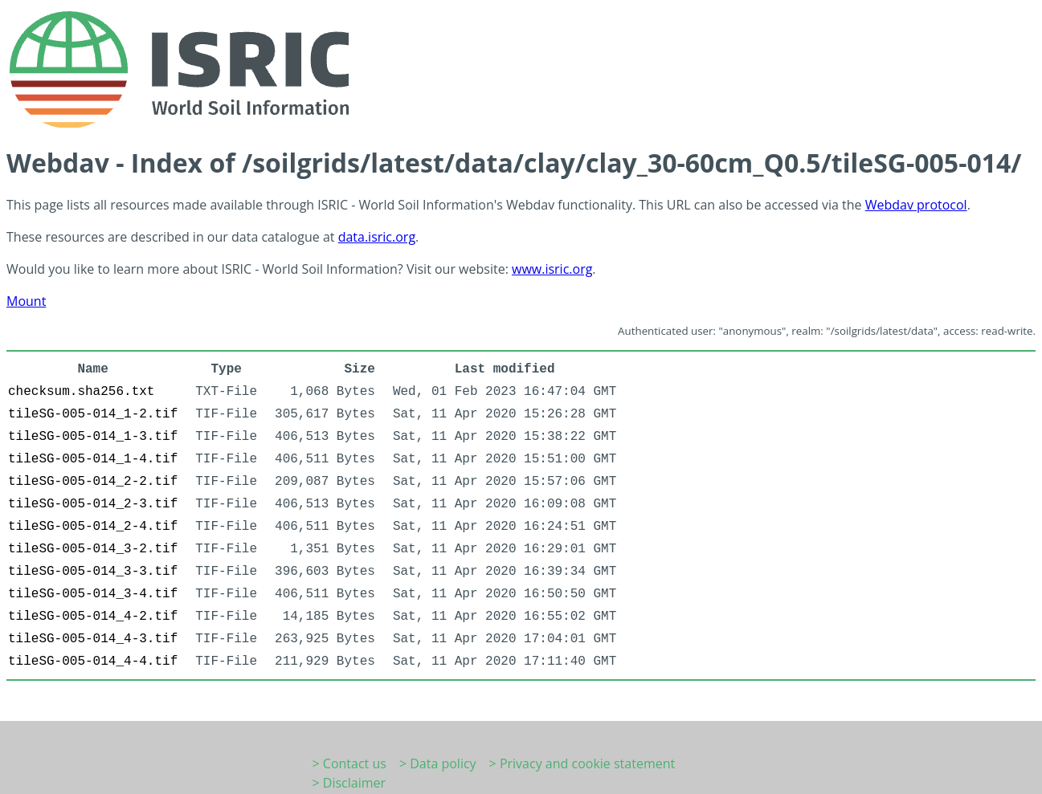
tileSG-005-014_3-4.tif (93, 594)
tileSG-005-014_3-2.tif (93, 549)
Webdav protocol (916, 205)
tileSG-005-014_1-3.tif (93, 437)
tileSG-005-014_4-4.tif (93, 661)
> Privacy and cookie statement (582, 763)
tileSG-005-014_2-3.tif (93, 504)
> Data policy (437, 763)
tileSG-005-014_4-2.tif (93, 616)
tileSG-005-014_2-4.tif (93, 526)
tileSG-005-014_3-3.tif (93, 571)
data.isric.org (376, 237)
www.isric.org (552, 269)
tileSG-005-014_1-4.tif (93, 459)
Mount (26, 301)
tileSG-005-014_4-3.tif (93, 639)
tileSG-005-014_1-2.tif (93, 414)
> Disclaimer (349, 783)
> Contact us (349, 763)
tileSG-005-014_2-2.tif (93, 482)
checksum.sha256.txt (81, 392)
